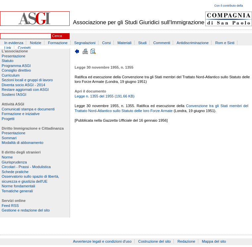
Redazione (186, 241)
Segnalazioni (84, 43)
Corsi (106, 43)
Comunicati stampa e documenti (28, 109)
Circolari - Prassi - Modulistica (26, 167)
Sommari (9, 138)
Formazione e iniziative (20, 114)
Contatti (24, 48)
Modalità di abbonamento (22, 143)
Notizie (35, 43)
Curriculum (11, 75)
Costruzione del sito (154, 241)
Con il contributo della (228, 5)
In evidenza (13, 43)
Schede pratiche (15, 172)
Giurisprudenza (14, 162)
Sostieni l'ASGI (14, 94)
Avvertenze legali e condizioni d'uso (102, 241)
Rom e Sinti (224, 43)
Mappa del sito (214, 241)
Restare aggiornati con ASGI (25, 90)
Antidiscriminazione (193, 43)
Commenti (161, 43)
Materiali (124, 43)
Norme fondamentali (18, 186)
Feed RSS (10, 206)
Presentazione (14, 56)
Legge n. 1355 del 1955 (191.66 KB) (104, 96)
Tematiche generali (17, 191)
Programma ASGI (16, 66)
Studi (142, 43)
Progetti (8, 119)
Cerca (57, 36)
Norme (7, 157)
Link (7, 48)
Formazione (58, 43)
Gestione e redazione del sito (26, 210)
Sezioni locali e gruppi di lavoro (27, 80)
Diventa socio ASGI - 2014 (23, 85)
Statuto (7, 61)
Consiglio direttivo (16, 70)
